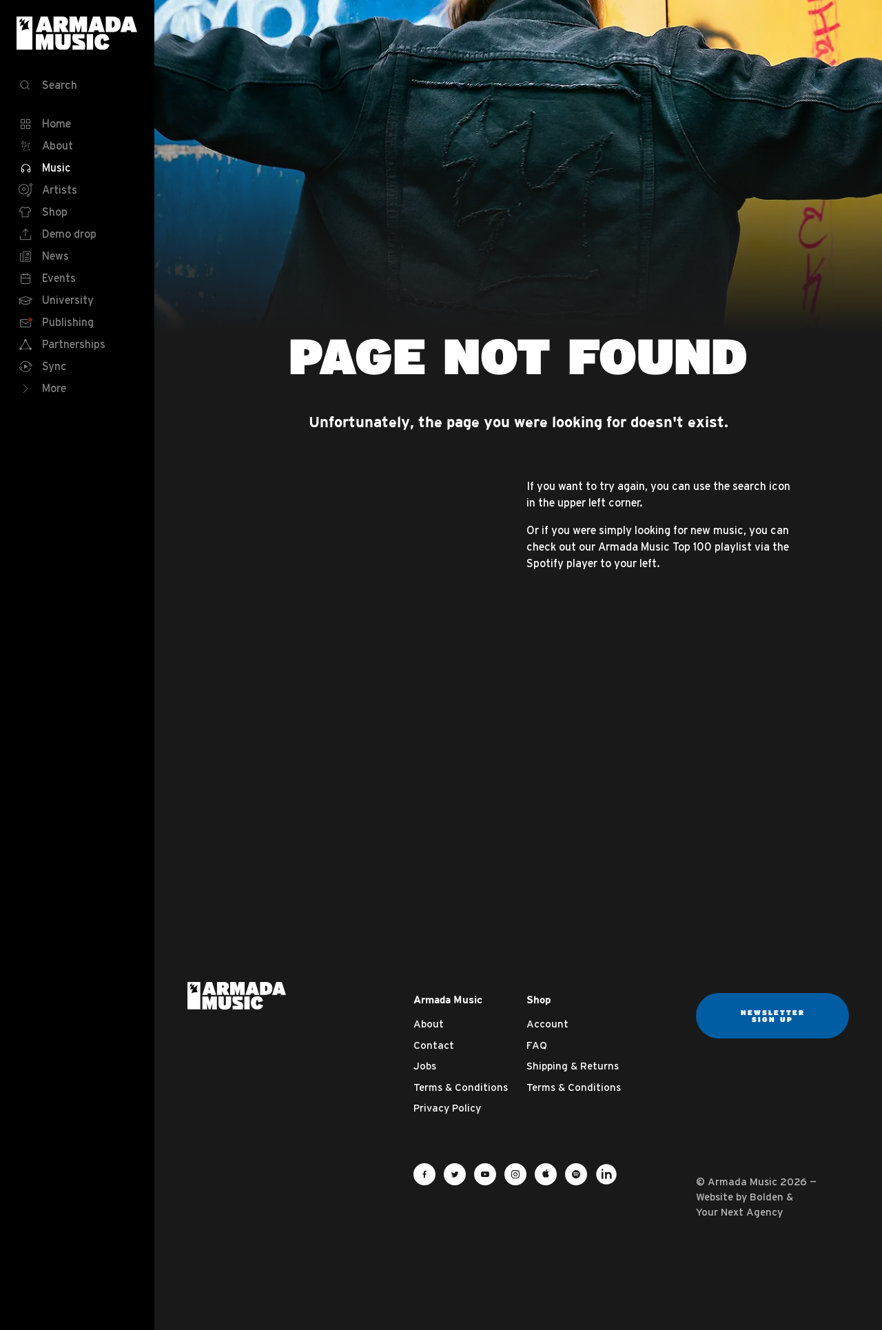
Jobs (424, 1066)
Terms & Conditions (460, 1087)
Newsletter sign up (773, 1015)
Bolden (766, 1197)
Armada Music (77, 33)
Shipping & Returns (572, 1066)
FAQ (536, 1045)
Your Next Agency (739, 1212)
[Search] (77, 85)
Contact (433, 1045)
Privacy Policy (447, 1108)
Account (547, 1024)
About (428, 1024)
